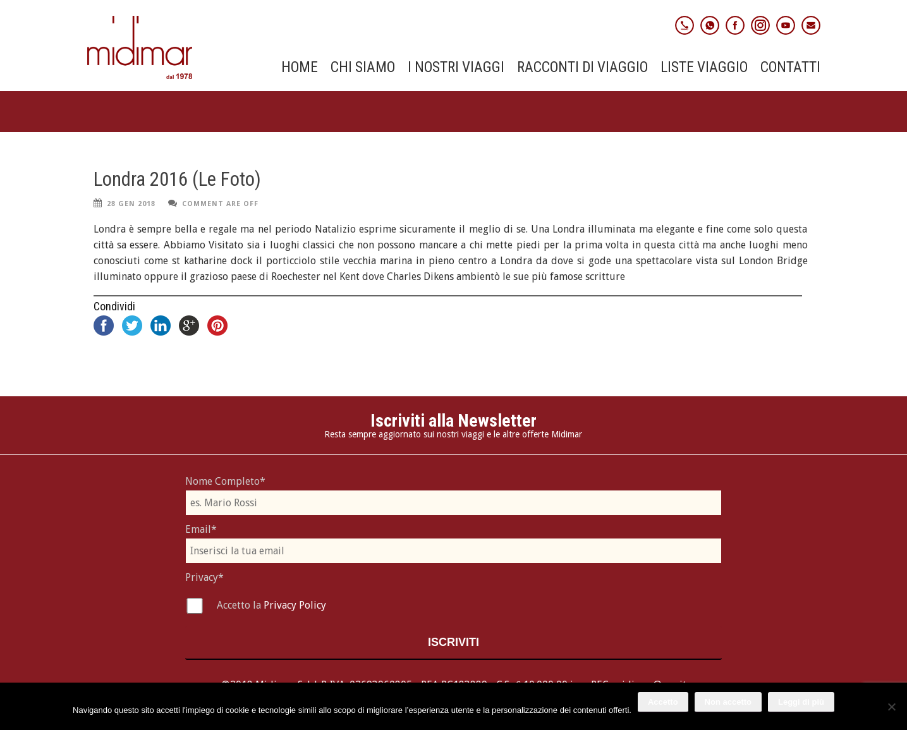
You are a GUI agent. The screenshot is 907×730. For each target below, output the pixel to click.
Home (299, 67)
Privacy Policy (295, 605)
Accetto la (240, 605)
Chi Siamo (363, 67)
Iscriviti (453, 642)
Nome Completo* (225, 481)
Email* (201, 529)
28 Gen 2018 (131, 204)
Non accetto (728, 702)
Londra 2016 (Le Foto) (177, 179)
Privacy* (204, 577)
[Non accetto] (891, 706)
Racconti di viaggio (582, 67)
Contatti (790, 67)
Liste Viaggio (704, 67)
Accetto (663, 702)
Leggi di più (801, 702)
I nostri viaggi (456, 67)
